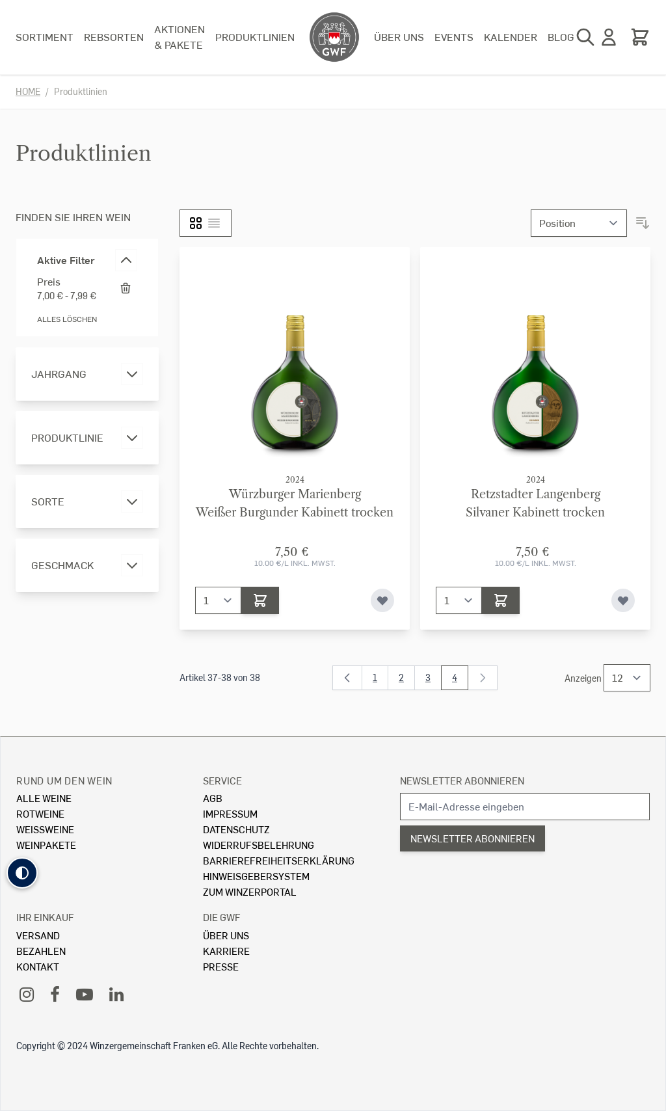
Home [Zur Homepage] (28, 91)
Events (453, 36)
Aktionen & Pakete (179, 36)
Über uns (399, 36)
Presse (221, 966)
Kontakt (37, 966)
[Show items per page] (627, 677)
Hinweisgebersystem (256, 876)
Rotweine (40, 813)
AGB (212, 798)
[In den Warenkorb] (260, 600)
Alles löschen (67, 319)
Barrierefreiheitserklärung (278, 860)
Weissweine (45, 829)
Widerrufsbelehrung (258, 844)
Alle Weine (44, 798)
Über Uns (226, 935)
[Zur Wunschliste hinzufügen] (382, 600)
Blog (561, 36)
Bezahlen (41, 950)
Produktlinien (255, 36)
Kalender (510, 36)
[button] (22, 873)
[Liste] (214, 223)
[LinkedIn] (116, 993)
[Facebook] (55, 993)
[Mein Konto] (609, 37)
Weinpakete (46, 844)
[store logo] (334, 37)
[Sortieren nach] (579, 223)
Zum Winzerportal (250, 891)
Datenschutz (236, 829)
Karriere (226, 950)
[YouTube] (84, 993)
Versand (38, 935)
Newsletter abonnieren (462, 780)
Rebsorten (114, 36)
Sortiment (44, 36)
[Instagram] (26, 993)
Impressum (230, 813)
